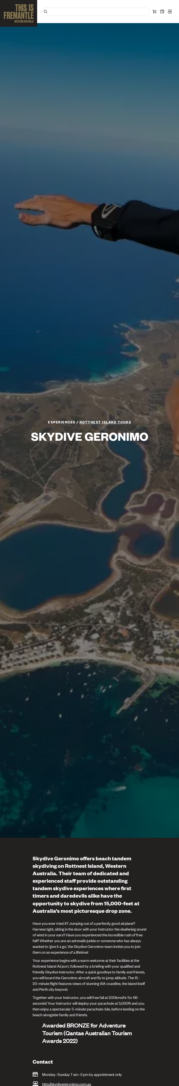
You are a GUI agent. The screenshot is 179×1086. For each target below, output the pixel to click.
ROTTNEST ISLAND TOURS (105, 421)
